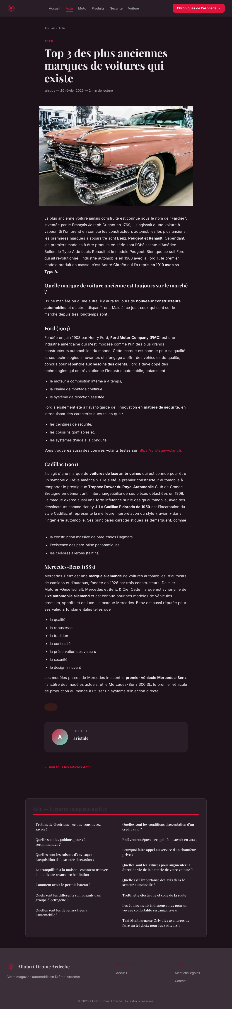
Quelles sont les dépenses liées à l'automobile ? (61, 912)
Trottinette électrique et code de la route (154, 895)
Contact (181, 981)
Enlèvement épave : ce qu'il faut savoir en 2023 (159, 839)
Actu (69, 8)
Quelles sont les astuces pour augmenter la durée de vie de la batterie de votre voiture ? (157, 867)
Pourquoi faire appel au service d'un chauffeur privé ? (159, 852)
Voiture (133, 8)
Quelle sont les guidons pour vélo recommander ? (62, 842)
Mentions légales (187, 973)
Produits (98, 8)
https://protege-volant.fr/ (160, 450)
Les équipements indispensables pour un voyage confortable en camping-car (154, 907)
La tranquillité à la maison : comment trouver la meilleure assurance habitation (72, 872)
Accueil (54, 8)
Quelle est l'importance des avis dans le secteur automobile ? (153, 882)
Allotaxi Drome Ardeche (38, 966)
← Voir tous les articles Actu (67, 767)
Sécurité (116, 8)
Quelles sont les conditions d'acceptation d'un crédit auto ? (158, 826)
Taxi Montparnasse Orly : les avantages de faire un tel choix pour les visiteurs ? (155, 922)
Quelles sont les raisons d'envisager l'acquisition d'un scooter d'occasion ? (65, 857)
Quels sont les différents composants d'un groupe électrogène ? (68, 897)
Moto (82, 8)
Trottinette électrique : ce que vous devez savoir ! (68, 826)
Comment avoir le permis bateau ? (63, 884)
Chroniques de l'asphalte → (198, 8)
